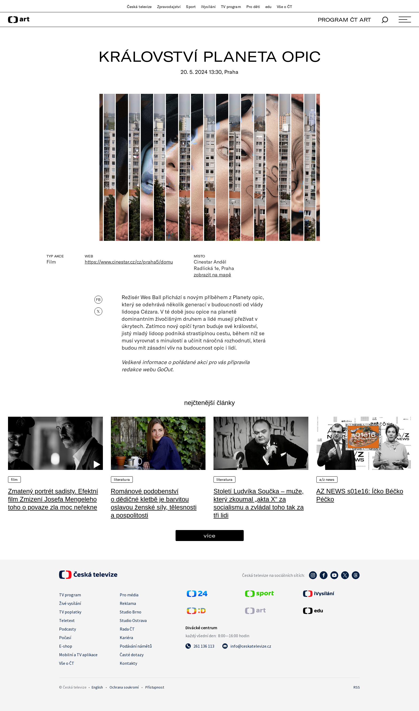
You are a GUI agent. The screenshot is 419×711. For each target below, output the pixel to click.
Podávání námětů (136, 646)
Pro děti (253, 6)
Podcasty (67, 629)
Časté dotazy (131, 654)
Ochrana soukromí (124, 687)
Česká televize (139, 6)
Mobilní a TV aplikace (78, 654)
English (97, 687)
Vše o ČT (284, 6)
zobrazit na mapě (212, 274)
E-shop (65, 646)
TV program (231, 6)
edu (268, 6)
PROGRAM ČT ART (344, 19)
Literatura (122, 479)
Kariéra (126, 637)
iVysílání (208, 6)
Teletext (67, 620)
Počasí (65, 637)
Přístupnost (154, 687)
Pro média (129, 594)
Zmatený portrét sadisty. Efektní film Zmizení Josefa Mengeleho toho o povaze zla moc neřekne (53, 499)
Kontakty (128, 663)
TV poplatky (70, 612)
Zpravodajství (169, 6)
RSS (357, 687)
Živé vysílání (70, 603)
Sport (191, 6)
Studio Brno (130, 612)
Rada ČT (127, 629)
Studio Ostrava (133, 620)
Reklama (128, 603)
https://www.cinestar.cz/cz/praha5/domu (129, 262)
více (209, 535)
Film (14, 479)
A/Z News (327, 479)
